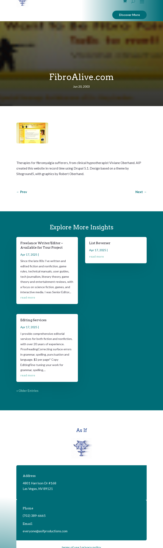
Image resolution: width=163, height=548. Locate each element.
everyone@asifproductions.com (45, 531)
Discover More (129, 15)
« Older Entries (27, 390)
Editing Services (33, 320)
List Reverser (99, 243)
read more (27, 297)
